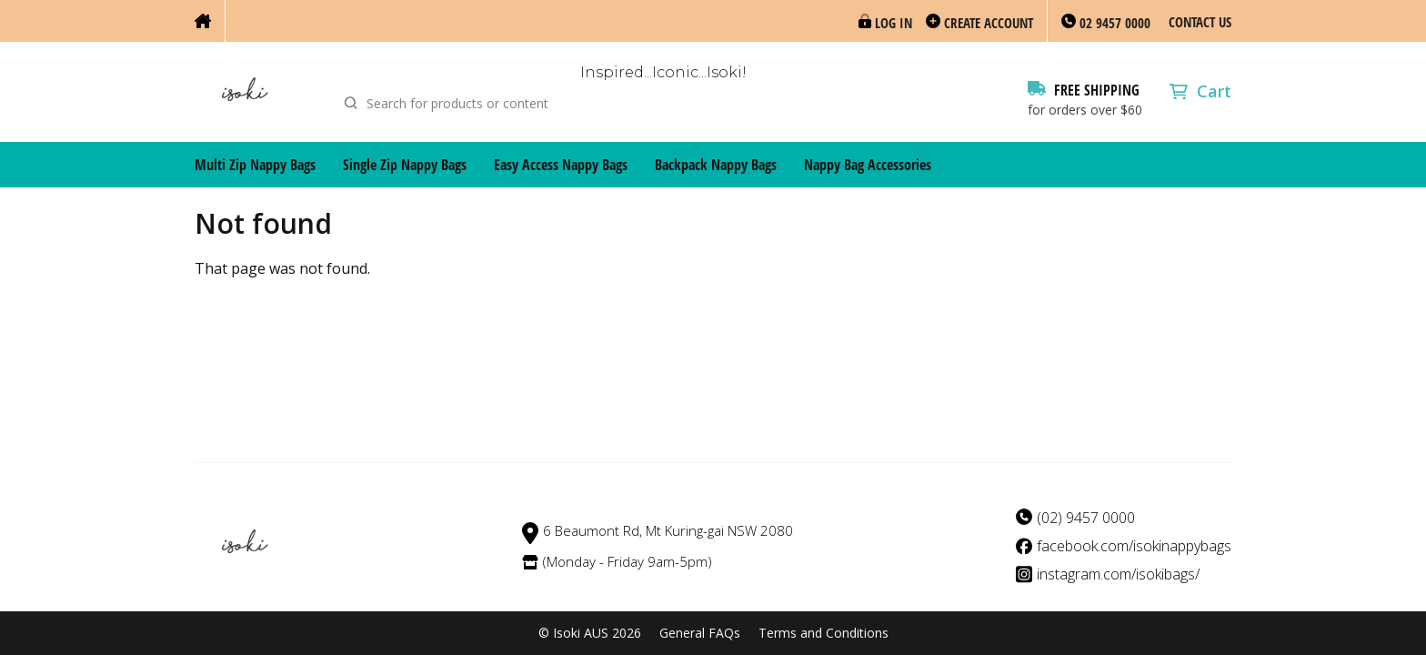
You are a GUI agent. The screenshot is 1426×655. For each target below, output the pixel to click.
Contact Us (1200, 22)
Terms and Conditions (823, 633)
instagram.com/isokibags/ (1118, 574)
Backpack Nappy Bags (716, 165)
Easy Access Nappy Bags (561, 165)
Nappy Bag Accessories (867, 165)
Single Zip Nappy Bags (405, 165)
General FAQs (699, 633)
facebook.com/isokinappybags (1134, 546)
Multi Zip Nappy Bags (255, 165)
